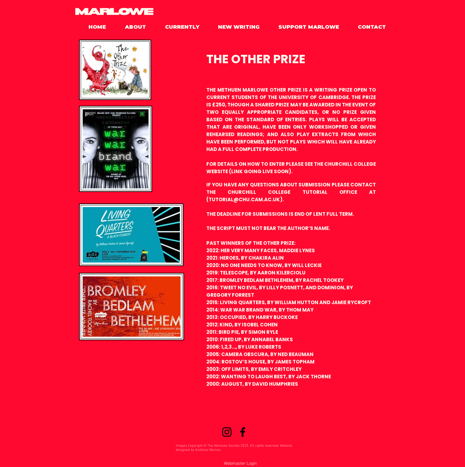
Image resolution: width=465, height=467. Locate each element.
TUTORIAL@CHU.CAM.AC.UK (244, 199)
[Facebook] (242, 432)
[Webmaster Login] (240, 464)
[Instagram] (227, 432)
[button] (131, 26)
